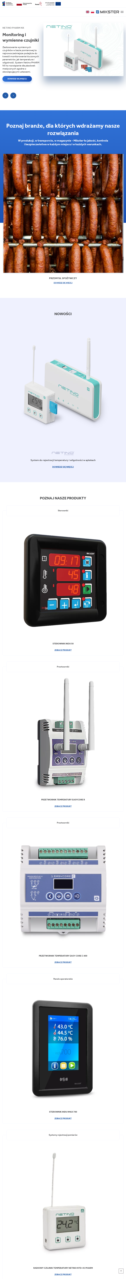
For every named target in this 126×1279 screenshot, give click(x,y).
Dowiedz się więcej (17, 79)
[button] (122, 12)
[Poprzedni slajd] (5, 95)
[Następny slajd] (13, 95)
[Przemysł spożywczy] (63, 219)
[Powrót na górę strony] (121, 1271)
